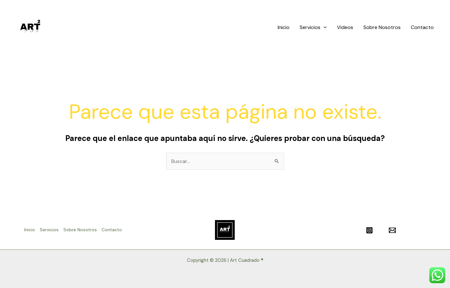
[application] (323, 27)
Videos (345, 27)
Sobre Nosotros (382, 27)
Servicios (313, 27)
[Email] (392, 230)
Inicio (283, 27)
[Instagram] (369, 230)
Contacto (422, 27)
